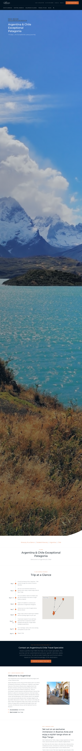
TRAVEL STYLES (42, 7)
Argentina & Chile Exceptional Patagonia (17, 20)
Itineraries (16, 18)
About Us (62, 2)
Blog (49, 7)
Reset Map (45, 597)
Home (10, 18)
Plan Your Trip (72, 2)
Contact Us (57, 2)
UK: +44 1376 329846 (49, 2)
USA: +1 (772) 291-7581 (39, 2)
